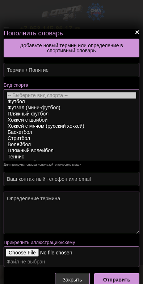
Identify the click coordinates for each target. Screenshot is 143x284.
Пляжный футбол (71, 114)
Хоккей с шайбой (71, 120)
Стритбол (71, 138)
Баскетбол (71, 132)
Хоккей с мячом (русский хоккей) (71, 126)
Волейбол (71, 144)
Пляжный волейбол (71, 151)
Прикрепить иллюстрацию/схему (39, 242)
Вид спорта (16, 85)
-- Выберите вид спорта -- (71, 95)
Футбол (71, 102)
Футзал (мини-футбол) (71, 108)
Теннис (71, 157)
